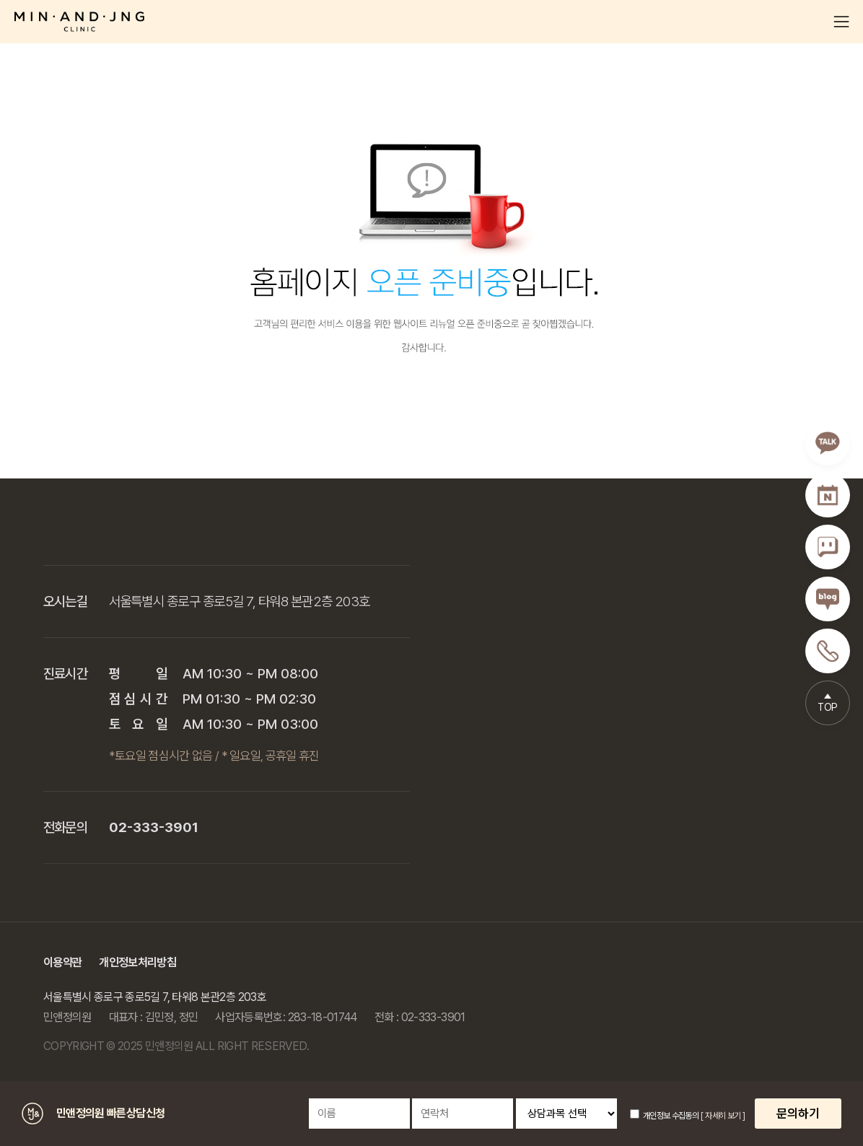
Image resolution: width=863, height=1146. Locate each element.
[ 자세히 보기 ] (723, 1116)
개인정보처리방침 (137, 962)
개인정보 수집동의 (664, 1116)
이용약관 (62, 962)
